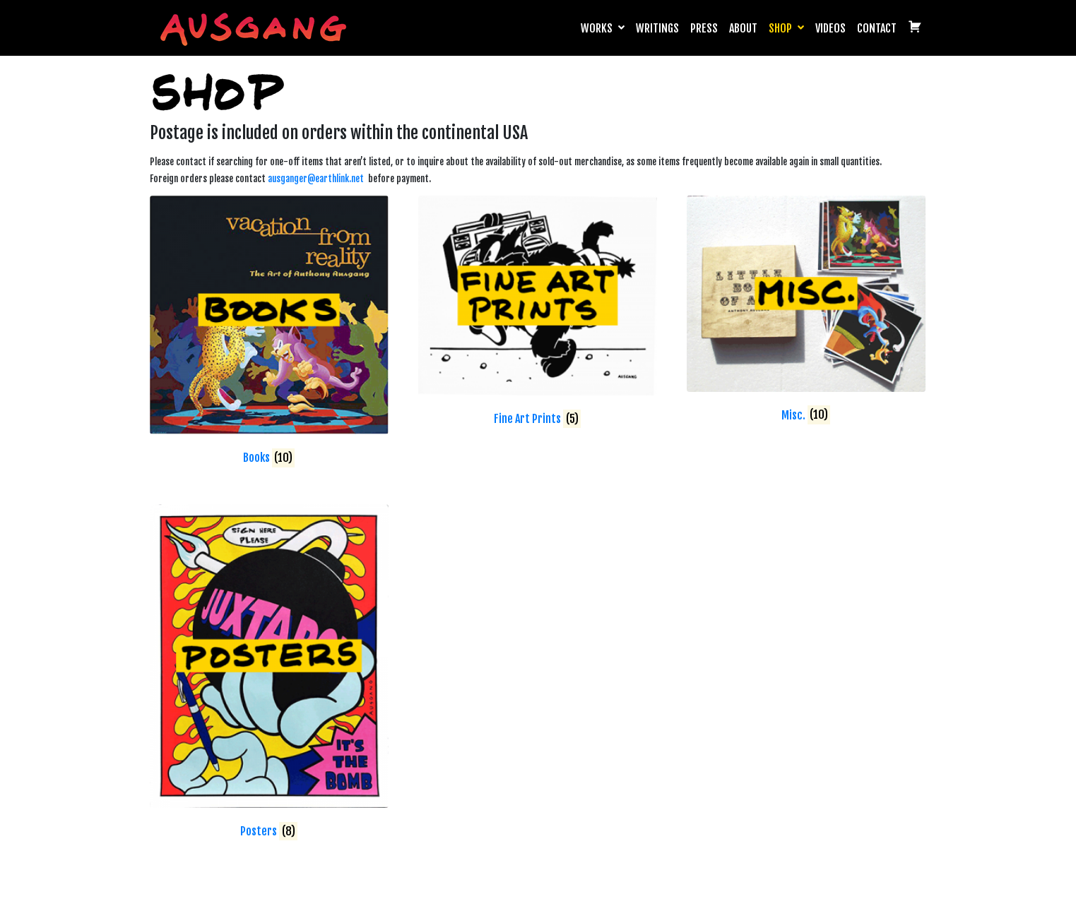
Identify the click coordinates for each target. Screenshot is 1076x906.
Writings (657, 28)
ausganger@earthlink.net (316, 178)
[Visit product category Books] (269, 333)
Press (704, 28)
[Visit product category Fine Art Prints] (537, 313)
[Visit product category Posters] (269, 674)
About (743, 28)
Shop (786, 28)
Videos (830, 28)
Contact (877, 28)
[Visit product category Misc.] (806, 312)
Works (603, 28)
